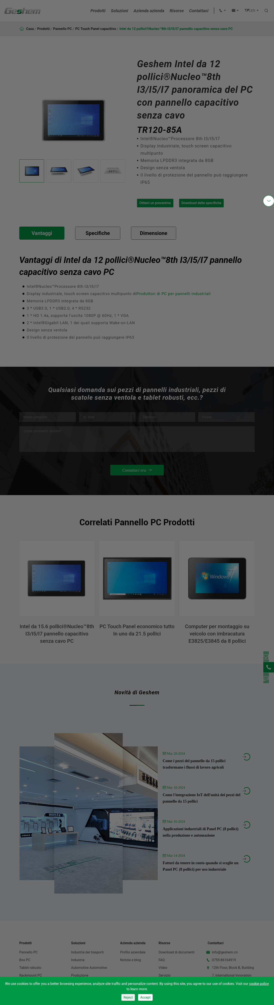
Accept (145, 997)
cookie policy (259, 984)
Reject (128, 997)
